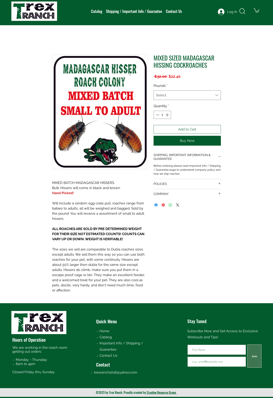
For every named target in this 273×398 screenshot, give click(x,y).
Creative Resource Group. (162, 392)
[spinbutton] (162, 115)
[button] (256, 10)
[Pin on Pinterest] (163, 205)
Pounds (161, 86)
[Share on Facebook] (156, 205)
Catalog (106, 337)
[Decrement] (157, 115)
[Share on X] (177, 205)
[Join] (254, 356)
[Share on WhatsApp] (170, 205)
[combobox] (187, 95)
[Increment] (167, 115)
